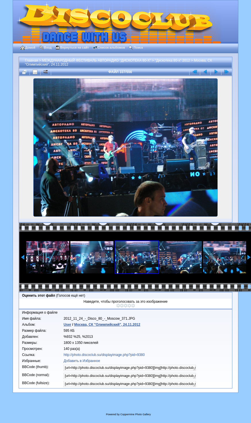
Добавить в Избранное (81, 361)
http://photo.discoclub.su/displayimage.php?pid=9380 (104, 355)
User (67, 325)
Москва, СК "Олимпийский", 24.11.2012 (107, 325)
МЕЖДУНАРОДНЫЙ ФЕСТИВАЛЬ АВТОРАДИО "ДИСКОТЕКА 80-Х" (96, 60)
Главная (31, 60)
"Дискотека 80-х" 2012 (172, 60)
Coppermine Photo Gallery (135, 414)
